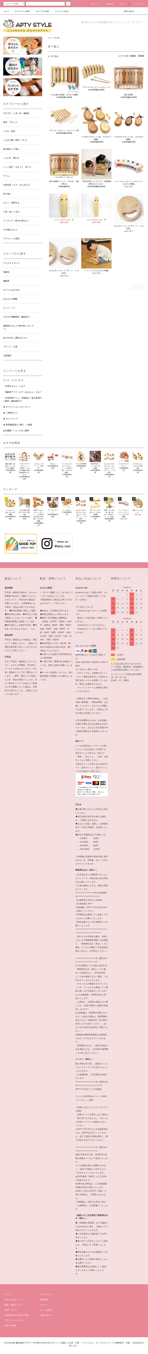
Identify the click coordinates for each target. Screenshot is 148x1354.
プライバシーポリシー (15, 1320)
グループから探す (40, 11)
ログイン (121, 4)
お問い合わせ (127, 11)
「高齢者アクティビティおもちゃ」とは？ (22, 392)
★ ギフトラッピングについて (16, 407)
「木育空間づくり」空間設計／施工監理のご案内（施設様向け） (22, 399)
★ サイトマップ (10, 419)
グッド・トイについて (13, 380)
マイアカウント (47, 1294)
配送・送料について (14, 1305)
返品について (11, 1310)
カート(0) (137, 4)
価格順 (133, 56)
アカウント (92, 4)
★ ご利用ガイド (10, 413)
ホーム (6, 11)
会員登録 (107, 4)
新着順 (141, 56)
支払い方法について (14, 1299)
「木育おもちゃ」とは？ (14, 386)
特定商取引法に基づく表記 (17, 1315)
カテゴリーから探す (20, 11)
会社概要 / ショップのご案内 (16, 430)
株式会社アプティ (24, 1343)
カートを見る (46, 1310)
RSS (7, 1325)
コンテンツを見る (60, 11)
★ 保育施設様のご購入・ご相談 (17, 424)
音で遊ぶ (57, 38)
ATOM (13, 1325)
